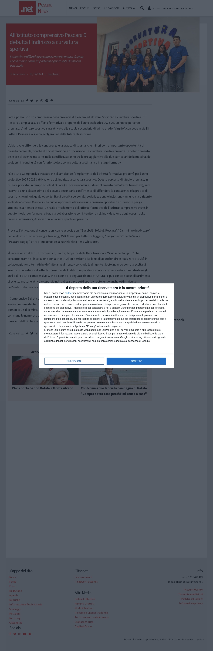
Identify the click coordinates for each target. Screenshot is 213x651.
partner (68, 293)
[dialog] (106, 325)
